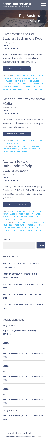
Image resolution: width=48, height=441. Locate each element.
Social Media (13, 143)
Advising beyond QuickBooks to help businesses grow (17, 166)
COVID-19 (33, 76)
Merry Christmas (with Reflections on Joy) (23, 355)
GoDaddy (38, 436)
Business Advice (20, 76)
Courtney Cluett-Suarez (28, 214)
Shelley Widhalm (32, 149)
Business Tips (37, 84)
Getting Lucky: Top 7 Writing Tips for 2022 (23, 306)
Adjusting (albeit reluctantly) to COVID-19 (21, 332)
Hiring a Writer (22, 78)
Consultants (9, 214)
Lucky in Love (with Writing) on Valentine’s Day (20, 276)
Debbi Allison (9, 217)
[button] (44, 5)
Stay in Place (18, 89)
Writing (19, 81)
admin (6, 45)
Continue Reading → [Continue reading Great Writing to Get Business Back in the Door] (16, 69)
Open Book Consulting (28, 217)
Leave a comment (11, 48)
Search (6, 239)
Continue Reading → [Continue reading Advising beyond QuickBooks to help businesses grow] (16, 204)
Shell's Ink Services (17, 4)
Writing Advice (31, 81)
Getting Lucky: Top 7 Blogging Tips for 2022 (23, 286)
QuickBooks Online (32, 230)
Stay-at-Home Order (35, 89)
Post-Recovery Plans (22, 86)
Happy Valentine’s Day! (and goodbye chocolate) (22, 265)
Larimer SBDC (9, 228)
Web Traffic (22, 152)
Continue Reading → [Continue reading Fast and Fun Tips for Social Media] (16, 134)
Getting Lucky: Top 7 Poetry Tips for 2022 (22, 296)
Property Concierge (12, 219)
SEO (4, 143)
